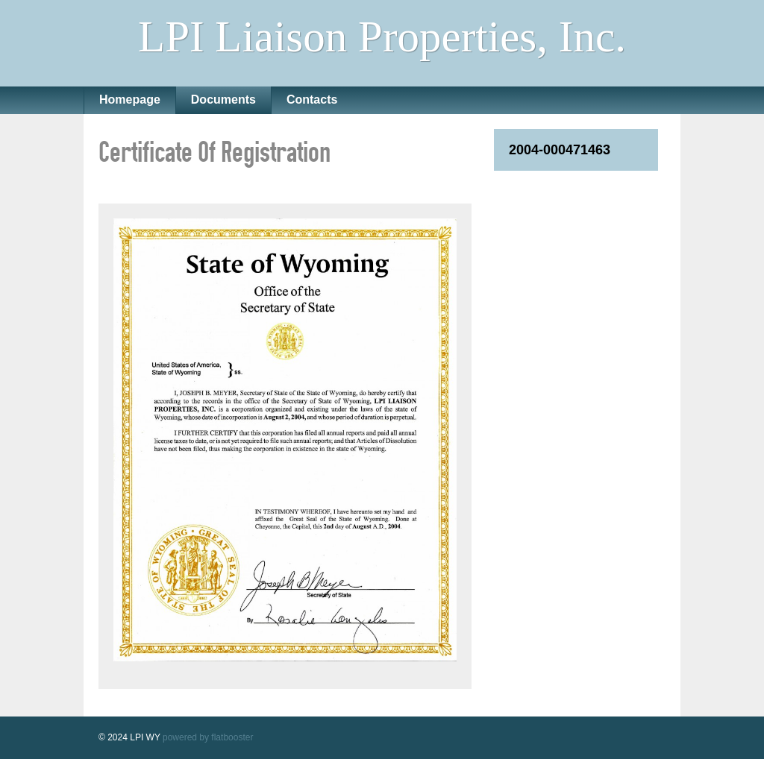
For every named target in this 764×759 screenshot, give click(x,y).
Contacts (311, 99)
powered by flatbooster (208, 737)
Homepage (129, 99)
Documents (223, 99)
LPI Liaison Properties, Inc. (382, 36)
